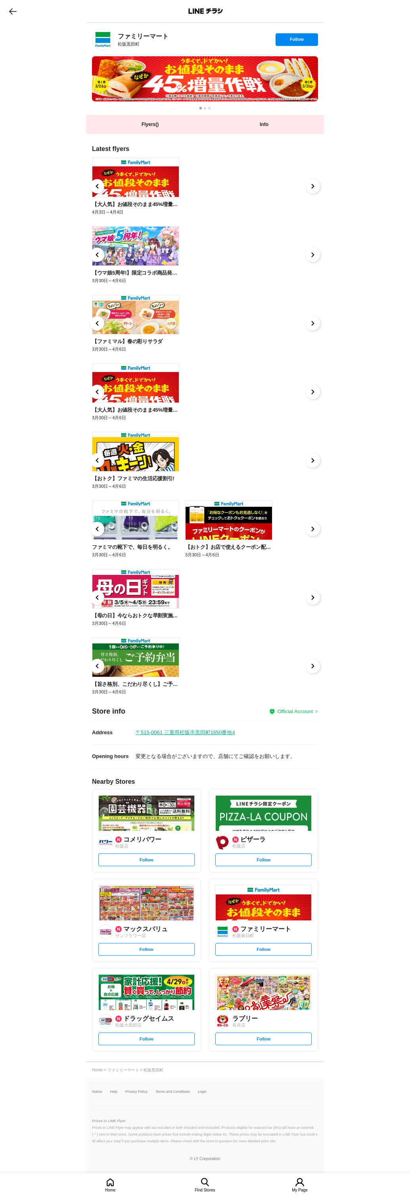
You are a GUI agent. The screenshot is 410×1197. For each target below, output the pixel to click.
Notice (97, 1092)
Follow (296, 41)
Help (114, 1092)
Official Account (295, 711)
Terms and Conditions (172, 1092)
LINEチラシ (205, 11)
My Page (299, 1190)
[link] (103, 39)
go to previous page (13, 11)
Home (110, 1190)
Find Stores (205, 1190)
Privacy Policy (136, 1092)
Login (202, 1092)
